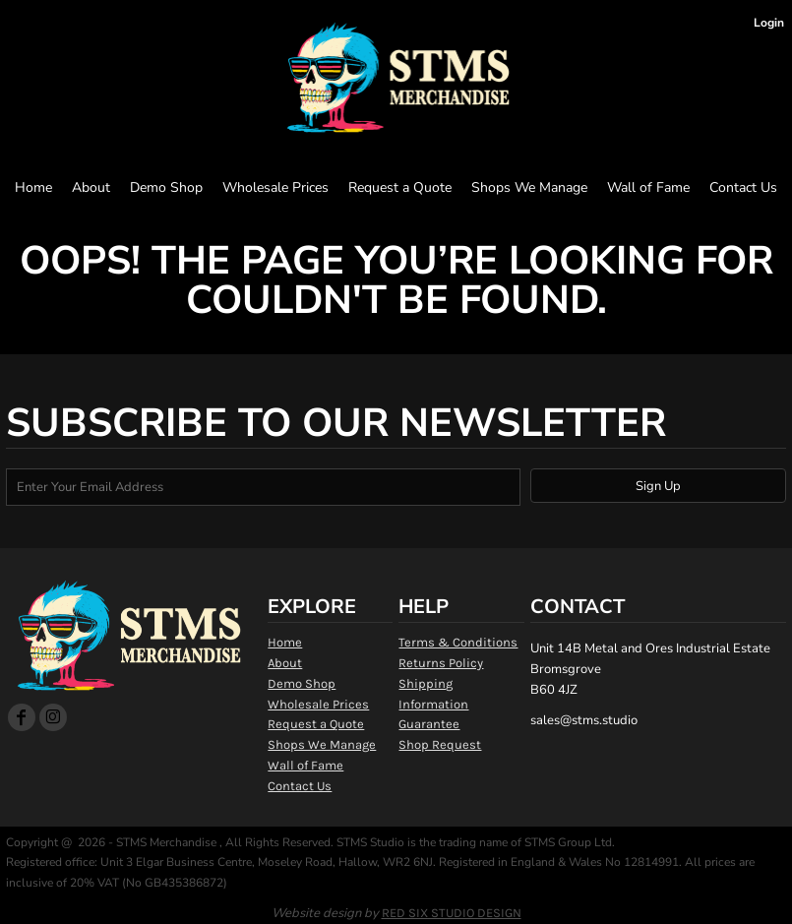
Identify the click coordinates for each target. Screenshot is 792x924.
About (285, 662)
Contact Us (300, 785)
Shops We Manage (322, 744)
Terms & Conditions (458, 642)
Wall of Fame (305, 765)
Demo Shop (301, 683)
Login (769, 23)
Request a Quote (316, 723)
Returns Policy (440, 662)
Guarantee (428, 723)
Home (285, 642)
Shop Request (439, 744)
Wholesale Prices (318, 704)
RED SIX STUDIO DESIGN (451, 912)
